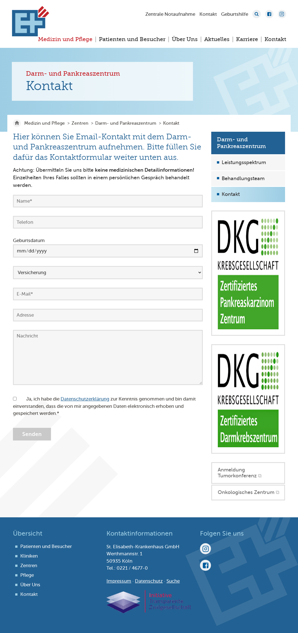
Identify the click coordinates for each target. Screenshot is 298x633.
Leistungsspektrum (244, 162)
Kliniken (29, 556)
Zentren (80, 123)
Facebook (269, 14)
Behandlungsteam (243, 178)
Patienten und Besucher (132, 39)
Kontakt (208, 14)
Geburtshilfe (234, 14)
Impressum (118, 581)
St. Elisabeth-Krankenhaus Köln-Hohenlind (30, 21)
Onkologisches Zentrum (246, 492)
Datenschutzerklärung (85, 399)
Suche (256, 14)
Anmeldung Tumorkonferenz (237, 473)
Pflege (27, 575)
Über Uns (185, 39)
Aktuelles (217, 39)
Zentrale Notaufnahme (170, 14)
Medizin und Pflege (65, 39)
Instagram (282, 14)
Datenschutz (149, 581)
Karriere (247, 39)
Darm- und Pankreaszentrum (125, 123)
